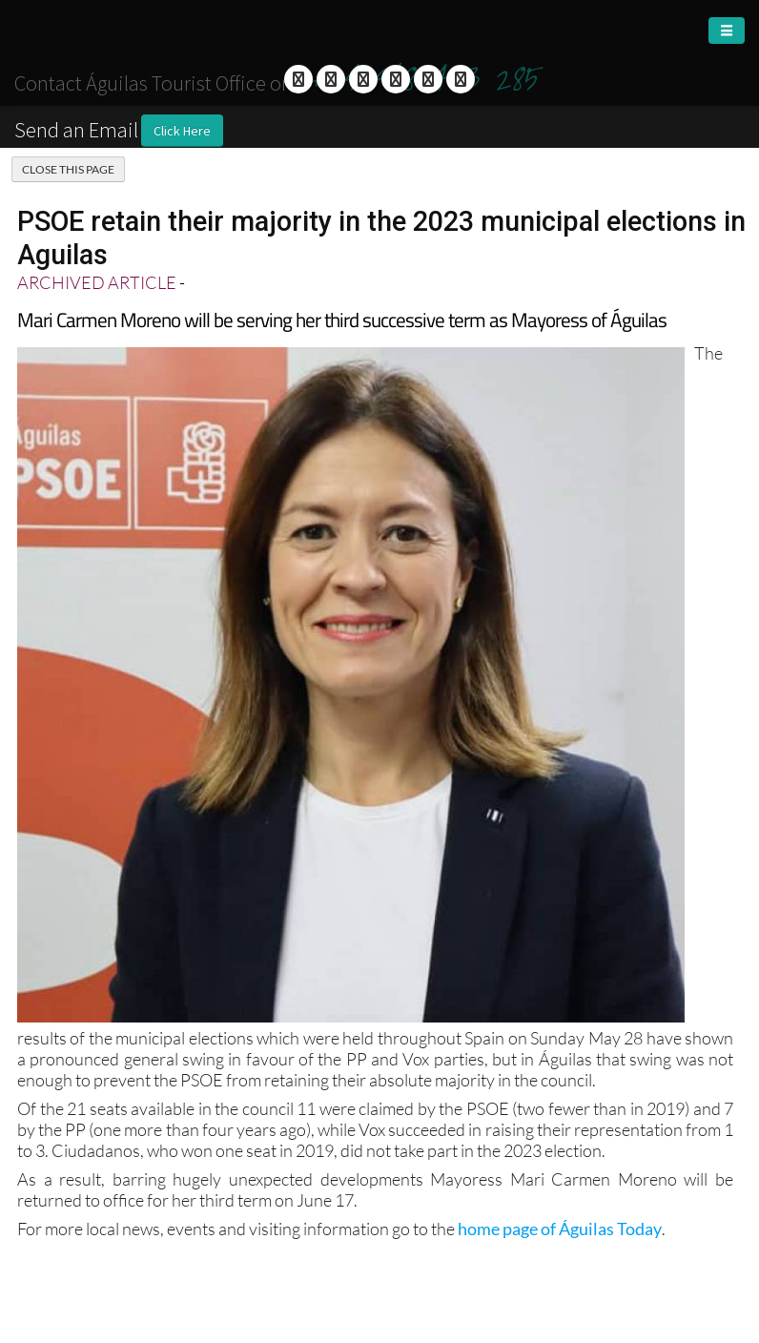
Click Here (182, 130)
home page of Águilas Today (560, 1228)
